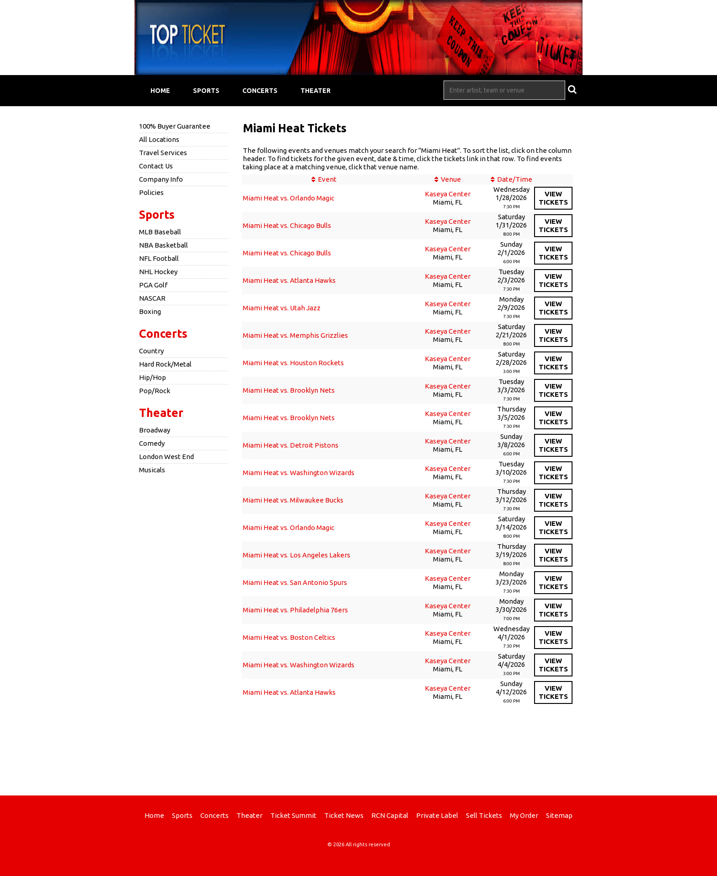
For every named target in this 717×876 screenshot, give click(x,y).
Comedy (152, 443)
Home (160, 90)
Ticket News (344, 815)
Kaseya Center (448, 194)
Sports (206, 90)
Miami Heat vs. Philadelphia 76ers (295, 610)
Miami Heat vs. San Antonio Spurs (295, 582)
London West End (166, 456)
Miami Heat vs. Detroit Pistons (290, 445)
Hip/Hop (152, 377)
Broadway (154, 430)
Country (151, 351)
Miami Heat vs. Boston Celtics (289, 637)
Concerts (260, 90)
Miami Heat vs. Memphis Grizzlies (295, 335)
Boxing (150, 311)
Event (327, 179)
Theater (315, 90)
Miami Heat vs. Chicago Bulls (287, 225)
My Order (524, 815)
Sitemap (559, 815)
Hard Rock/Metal (165, 364)
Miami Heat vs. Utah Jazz (282, 308)
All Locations (159, 139)
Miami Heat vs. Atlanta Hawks (289, 280)
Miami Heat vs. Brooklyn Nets (289, 390)
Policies (151, 192)
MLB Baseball (160, 232)
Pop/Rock (154, 391)
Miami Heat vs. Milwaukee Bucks (293, 500)
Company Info (161, 179)
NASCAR (152, 298)
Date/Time (514, 179)
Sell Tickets (484, 815)
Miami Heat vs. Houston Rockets (293, 363)
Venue (451, 179)
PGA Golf (153, 285)
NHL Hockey (158, 272)
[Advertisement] (358, 747)
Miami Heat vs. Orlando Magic (288, 198)
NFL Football (159, 258)
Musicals (152, 470)
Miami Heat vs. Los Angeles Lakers (296, 555)
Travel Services (163, 153)
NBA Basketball (163, 245)
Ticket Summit (293, 815)
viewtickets (553, 198)
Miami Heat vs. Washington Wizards (298, 472)
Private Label (437, 815)
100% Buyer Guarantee (174, 126)
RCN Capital (389, 815)
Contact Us (156, 166)
